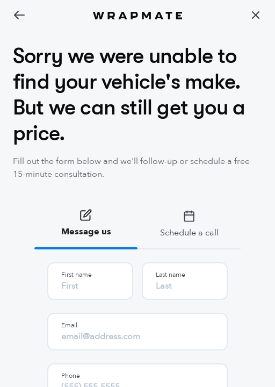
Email (69, 325)
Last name (170, 274)
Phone (70, 375)
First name (76, 274)
